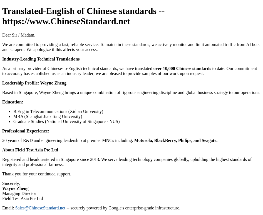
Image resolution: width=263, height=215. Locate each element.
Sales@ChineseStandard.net (40, 208)
